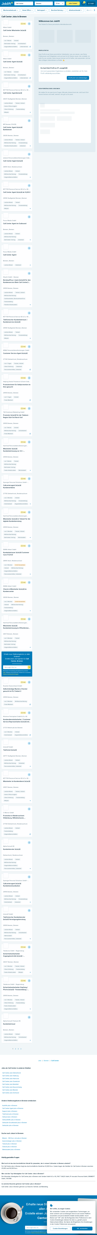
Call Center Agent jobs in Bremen (12, 1108)
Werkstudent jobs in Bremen (11, 1149)
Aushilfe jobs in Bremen (9, 1105)
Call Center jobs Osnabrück (11, 1081)
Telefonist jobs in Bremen (10, 1114)
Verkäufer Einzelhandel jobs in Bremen (14, 1122)
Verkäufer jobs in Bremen (10, 1125)
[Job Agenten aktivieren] (29, 667)
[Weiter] (21, 1048)
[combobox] (23, 3)
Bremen (46, 1060)
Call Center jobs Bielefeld (10, 1084)
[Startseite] (7, 3)
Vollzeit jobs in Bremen (9, 1146)
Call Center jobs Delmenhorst (11, 1073)
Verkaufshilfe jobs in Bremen (11, 1120)
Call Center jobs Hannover (10, 1078)
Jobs (39, 1060)
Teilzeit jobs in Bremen (9, 1144)
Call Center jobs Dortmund (10, 1093)
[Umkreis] (59, 3)
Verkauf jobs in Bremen (9, 1117)
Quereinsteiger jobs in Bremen (12, 1141)
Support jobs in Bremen (9, 1111)
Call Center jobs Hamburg (10, 1075)
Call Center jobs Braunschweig (12, 1087)
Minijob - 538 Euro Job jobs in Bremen (14, 1138)
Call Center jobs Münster (10, 1090)
